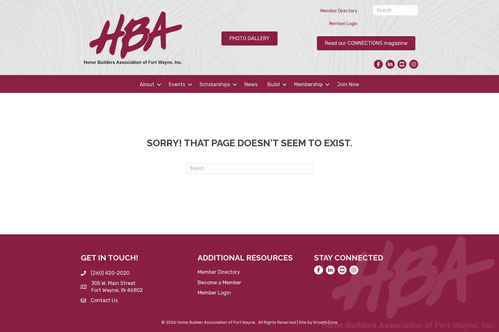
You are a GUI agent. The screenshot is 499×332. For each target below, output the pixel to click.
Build (273, 84)
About (147, 84)
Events (177, 84)
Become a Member (219, 283)
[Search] (395, 10)
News (250, 84)
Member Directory (338, 11)
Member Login (343, 23)
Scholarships (215, 84)
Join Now (348, 84)
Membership (308, 84)
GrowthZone (325, 322)
